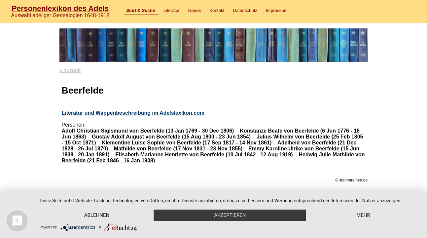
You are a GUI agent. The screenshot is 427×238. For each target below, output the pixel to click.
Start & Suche (140, 10)
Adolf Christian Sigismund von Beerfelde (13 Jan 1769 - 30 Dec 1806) (147, 131)
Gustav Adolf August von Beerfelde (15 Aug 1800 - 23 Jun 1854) (171, 136)
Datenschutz (245, 10)
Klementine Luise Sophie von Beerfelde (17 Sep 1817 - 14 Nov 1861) (186, 142)
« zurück (70, 70)
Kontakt (216, 10)
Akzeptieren (230, 215)
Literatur (171, 10)
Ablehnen (96, 215)
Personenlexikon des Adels (60, 8)
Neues (194, 10)
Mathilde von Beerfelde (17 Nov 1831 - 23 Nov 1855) (178, 148)
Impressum (277, 10)
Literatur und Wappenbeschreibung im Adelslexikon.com (132, 113)
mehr (363, 215)
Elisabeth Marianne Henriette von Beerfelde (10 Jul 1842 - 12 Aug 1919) (204, 154)
